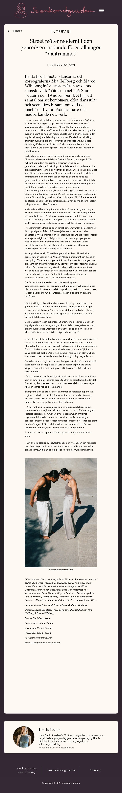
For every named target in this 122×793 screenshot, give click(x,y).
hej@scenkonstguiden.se (61, 748)
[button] (101, 10)
